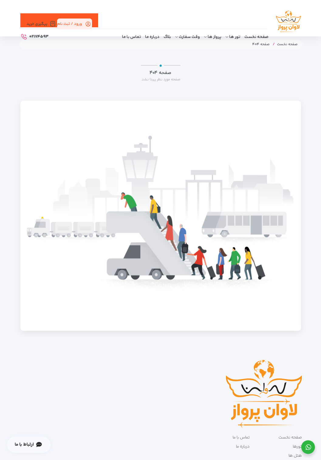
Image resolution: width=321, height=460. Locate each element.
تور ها (234, 37)
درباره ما (152, 37)
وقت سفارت (189, 37)
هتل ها (295, 455)
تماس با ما (131, 37)
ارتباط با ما (28, 444)
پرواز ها (214, 37)
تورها (297, 446)
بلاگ (167, 37)
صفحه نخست (256, 37)
